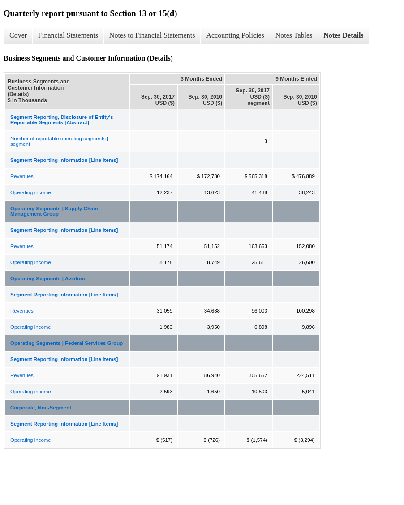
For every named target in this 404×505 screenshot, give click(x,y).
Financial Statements (68, 35)
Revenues (22, 176)
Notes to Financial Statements (152, 35)
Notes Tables (294, 35)
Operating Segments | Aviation (47, 278)
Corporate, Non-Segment (40, 407)
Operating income (30, 192)
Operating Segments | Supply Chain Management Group (54, 211)
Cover (18, 35)
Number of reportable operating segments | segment (59, 141)
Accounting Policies (235, 35)
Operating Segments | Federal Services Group (66, 343)
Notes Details (343, 35)
